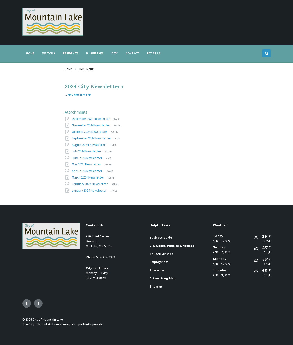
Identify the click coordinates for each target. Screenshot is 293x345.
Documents (86, 69)
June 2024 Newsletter (87, 158)
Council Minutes (161, 254)
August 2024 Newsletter (89, 145)
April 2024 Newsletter (87, 171)
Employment (159, 262)
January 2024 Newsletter (89, 190)
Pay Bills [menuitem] (154, 53)
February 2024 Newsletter (90, 184)
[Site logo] (52, 34)
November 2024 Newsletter (91, 125)
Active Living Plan (162, 278)
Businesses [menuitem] (94, 53)
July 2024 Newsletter (87, 151)
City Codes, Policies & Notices (172, 246)
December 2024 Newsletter (91, 119)
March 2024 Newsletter (88, 177)
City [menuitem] (114, 53)
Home (68, 69)
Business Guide (161, 237)
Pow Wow (157, 270)
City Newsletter (79, 95)
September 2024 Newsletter (92, 138)
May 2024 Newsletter (87, 164)
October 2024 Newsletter (90, 132)
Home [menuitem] (30, 53)
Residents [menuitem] (71, 53)
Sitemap (156, 286)
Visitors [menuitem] (48, 53)
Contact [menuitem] (132, 53)
